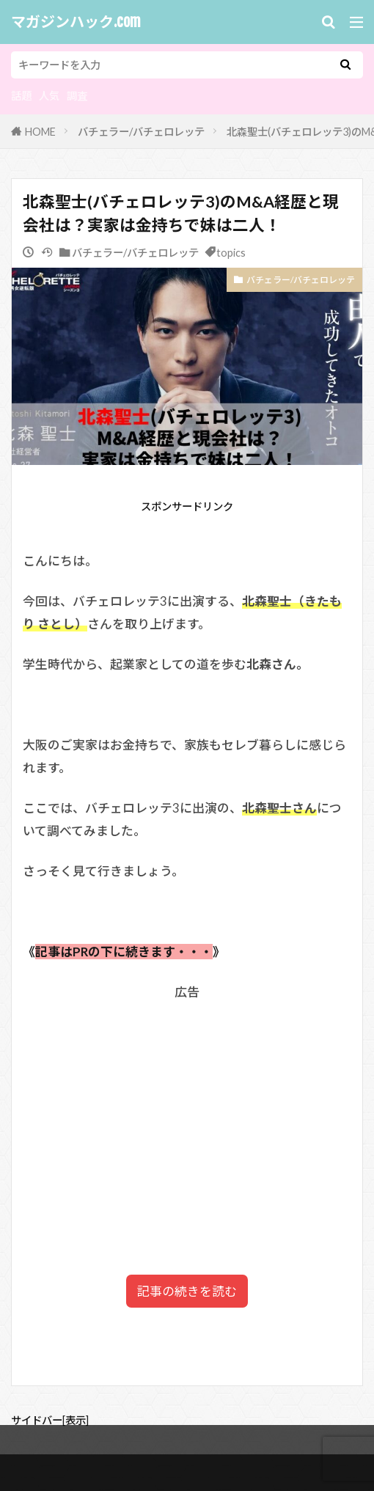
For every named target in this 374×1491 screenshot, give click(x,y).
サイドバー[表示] (50, 1420)
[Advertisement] (187, 1106)
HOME (40, 131)
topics (231, 252)
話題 (21, 95)
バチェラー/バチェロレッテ (141, 131)
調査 (77, 95)
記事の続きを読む (187, 1291)
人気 (49, 95)
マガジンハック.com (76, 22)
